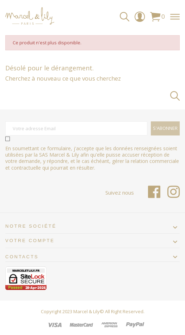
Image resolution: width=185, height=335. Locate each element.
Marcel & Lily (86, 311)
